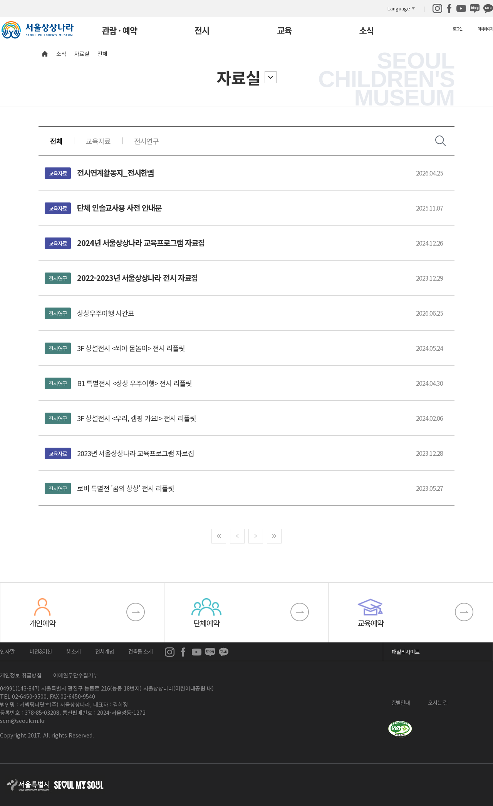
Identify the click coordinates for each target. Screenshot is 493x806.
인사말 (7, 651)
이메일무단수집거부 (75, 675)
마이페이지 (485, 29)
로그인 (457, 29)
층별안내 (400, 702)
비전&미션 (41, 651)
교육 (284, 31)
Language (398, 8)
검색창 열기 (440, 141)
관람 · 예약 (119, 31)
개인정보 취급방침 (21, 675)
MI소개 (73, 651)
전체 (56, 140)
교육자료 (98, 140)
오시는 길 (438, 702)
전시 (202, 31)
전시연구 (146, 140)
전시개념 (104, 651)
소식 (366, 31)
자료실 (238, 77)
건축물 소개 (140, 651)
